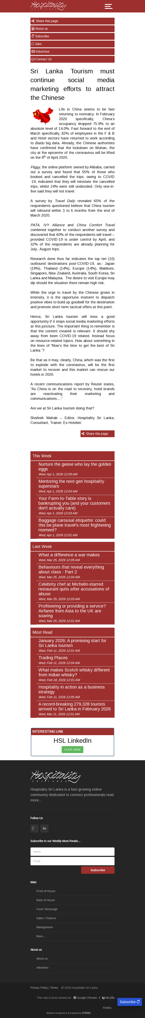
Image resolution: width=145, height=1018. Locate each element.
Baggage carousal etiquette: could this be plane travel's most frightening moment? (74, 527)
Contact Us (41, 59)
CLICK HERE (72, 749)
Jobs (36, 44)
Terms (54, 987)
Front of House (45, 891)
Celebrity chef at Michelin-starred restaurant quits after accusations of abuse (73, 591)
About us (39, 28)
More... (40, 936)
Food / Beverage (46, 909)
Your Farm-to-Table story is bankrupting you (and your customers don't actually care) (74, 505)
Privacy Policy (39, 987)
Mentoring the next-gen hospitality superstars (71, 486)
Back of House (45, 900)
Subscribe (40, 36)
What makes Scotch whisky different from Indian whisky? (74, 675)
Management (44, 927)
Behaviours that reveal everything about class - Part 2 (71, 572)
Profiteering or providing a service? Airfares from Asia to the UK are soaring (72, 613)
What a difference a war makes (69, 557)
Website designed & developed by (68, 1013)
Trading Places (59, 660)
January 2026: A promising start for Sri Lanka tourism (72, 645)
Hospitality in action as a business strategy (71, 692)
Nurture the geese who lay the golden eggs (74, 469)
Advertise (40, 51)
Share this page (44, 21)
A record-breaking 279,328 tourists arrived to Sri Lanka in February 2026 (74, 709)
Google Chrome (85, 997)
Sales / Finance (46, 918)
